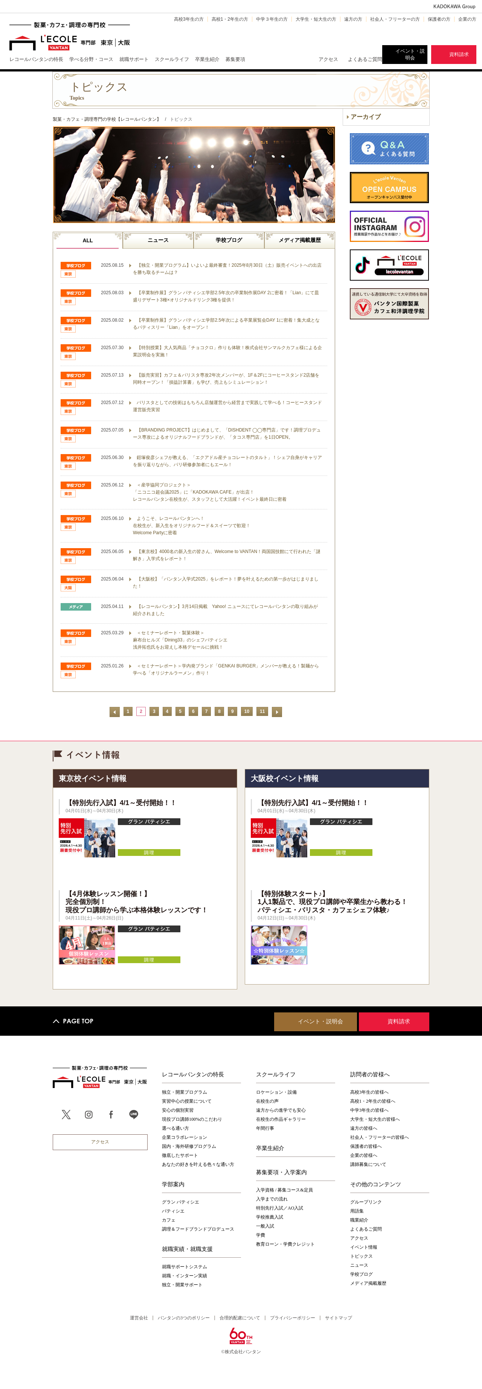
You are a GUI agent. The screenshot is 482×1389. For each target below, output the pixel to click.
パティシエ (173, 1211)
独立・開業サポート (182, 1284)
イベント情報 (363, 1247)
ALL (87, 240)
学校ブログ (229, 240)
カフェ (168, 1220)
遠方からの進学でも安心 (281, 1110)
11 (262, 711)
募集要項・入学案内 (281, 1172)
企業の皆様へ (363, 1155)
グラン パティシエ (180, 1202)
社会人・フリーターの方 (395, 19)
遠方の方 (353, 19)
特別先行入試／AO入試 (279, 1208)
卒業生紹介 (270, 1148)
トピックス (361, 1256)
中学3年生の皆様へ (369, 1110)
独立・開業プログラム (184, 1092)
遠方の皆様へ (363, 1128)
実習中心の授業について (187, 1101)
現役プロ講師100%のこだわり (192, 1119)
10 (246, 711)
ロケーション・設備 (276, 1092)
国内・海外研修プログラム (189, 1146)
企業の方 (467, 19)
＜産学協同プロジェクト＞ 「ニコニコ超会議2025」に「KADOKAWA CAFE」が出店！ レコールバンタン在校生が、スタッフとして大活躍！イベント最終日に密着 (210, 492)
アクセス (328, 59)
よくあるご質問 (365, 59)
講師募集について (368, 1164)
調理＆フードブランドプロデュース (198, 1229)
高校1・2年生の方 (230, 19)
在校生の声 (267, 1101)
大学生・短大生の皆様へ (375, 1119)
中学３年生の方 (272, 19)
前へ (115, 712)
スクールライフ (276, 1074)
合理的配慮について (240, 1318)
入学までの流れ (272, 1199)
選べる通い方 (175, 1128)
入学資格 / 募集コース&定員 (284, 1190)
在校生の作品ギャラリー (281, 1119)
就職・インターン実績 (184, 1275)
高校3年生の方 (189, 19)
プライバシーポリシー (292, 1318)
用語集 (357, 1211)
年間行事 (265, 1128)
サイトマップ (338, 1318)
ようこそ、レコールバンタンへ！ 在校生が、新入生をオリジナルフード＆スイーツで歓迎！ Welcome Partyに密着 (191, 525)
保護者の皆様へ (366, 1146)
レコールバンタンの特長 (193, 1074)
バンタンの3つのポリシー (184, 1318)
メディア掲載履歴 (300, 240)
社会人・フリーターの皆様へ (379, 1137)
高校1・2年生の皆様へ (372, 1101)
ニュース (158, 240)
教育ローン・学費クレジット (285, 1244)
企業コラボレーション (184, 1137)
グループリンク (366, 1202)
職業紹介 (359, 1220)
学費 (260, 1235)
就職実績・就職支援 (187, 1248)
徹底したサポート (180, 1155)
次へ (277, 712)
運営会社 (139, 1318)
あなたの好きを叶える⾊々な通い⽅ (198, 1164)
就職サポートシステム (184, 1266)
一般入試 (265, 1226)
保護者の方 (439, 19)
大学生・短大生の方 (316, 19)
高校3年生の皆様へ (369, 1092)
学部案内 (173, 1184)
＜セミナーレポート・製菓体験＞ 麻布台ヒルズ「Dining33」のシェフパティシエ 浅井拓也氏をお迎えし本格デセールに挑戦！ (180, 640)
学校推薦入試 (269, 1217)
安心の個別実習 (178, 1110)
